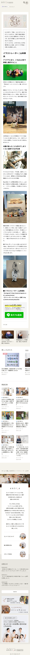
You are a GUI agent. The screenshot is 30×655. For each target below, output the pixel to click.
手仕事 (5, 324)
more (26, 350)
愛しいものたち (10, 471)
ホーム (3, 471)
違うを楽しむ (6, 6)
